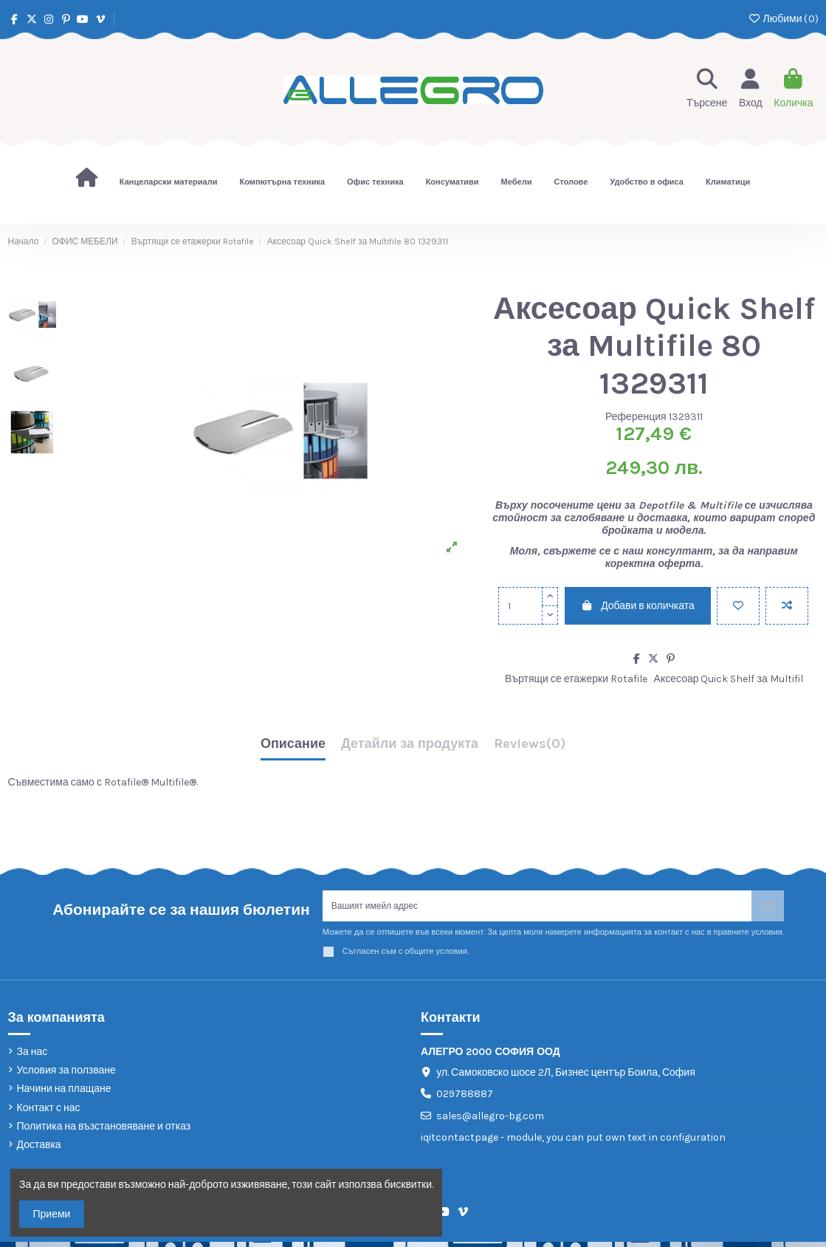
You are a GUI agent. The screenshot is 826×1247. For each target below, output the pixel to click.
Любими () (783, 19)
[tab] (529, 747)
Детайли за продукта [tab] (409, 744)
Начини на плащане (64, 1094)
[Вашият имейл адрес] (537, 908)
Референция (636, 416)
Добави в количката (638, 606)
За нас (32, 1057)
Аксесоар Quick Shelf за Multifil (728, 679)
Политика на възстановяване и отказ (104, 1131)
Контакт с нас (48, 1113)
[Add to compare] (786, 606)
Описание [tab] (293, 744)
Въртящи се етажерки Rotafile (576, 679)
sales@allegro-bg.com (490, 1121)
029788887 (464, 1099)
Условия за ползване (66, 1075)
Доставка (39, 1150)
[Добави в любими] (738, 606)
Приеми (52, 1214)
